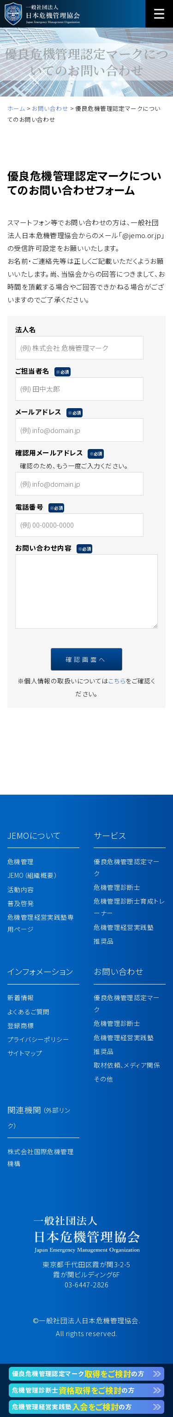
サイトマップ (24, 1053)
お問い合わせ (118, 971)
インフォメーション (40, 971)
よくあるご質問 (28, 1011)
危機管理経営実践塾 (124, 927)
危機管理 (20, 861)
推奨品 (103, 940)
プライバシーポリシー (38, 1039)
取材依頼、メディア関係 (127, 1065)
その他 (103, 1078)
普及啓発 (20, 903)
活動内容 (20, 889)
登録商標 (20, 1025)
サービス (110, 835)
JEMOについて (34, 835)
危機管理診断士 (117, 887)
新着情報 (20, 997)
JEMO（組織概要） (32, 875)
